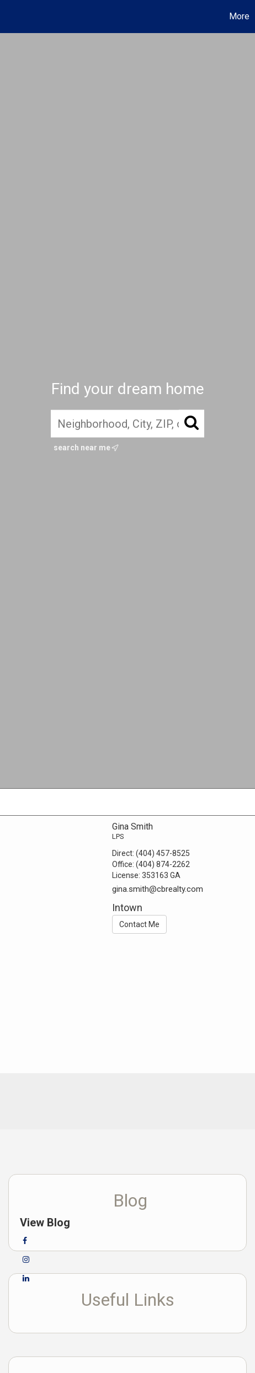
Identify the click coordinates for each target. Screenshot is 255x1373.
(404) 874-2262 (163, 864)
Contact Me (139, 924)
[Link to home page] (10, 16)
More (239, 16)
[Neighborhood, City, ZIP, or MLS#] (127, 423)
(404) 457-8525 (163, 853)
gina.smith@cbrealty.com (157, 889)
